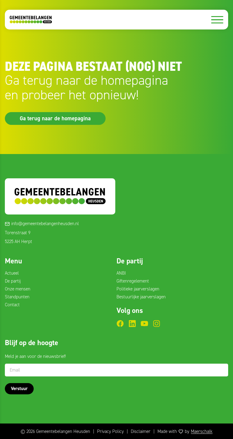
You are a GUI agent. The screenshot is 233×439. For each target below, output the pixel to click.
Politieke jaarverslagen (137, 289)
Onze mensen (17, 289)
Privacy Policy (110, 431)
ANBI (121, 273)
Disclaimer (140, 431)
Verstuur (19, 389)
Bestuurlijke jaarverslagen (141, 297)
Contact (12, 304)
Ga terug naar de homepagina (55, 118)
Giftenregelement (132, 281)
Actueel (12, 273)
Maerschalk (201, 431)
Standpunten (17, 297)
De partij (13, 281)
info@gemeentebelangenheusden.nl (45, 223)
